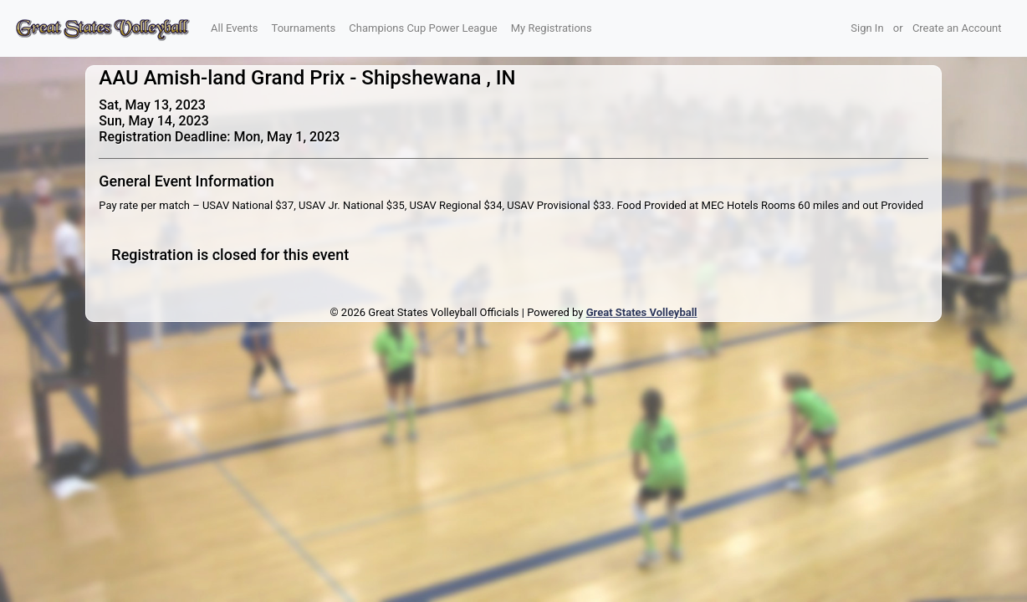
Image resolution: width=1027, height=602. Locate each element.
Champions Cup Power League (423, 28)
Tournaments (304, 28)
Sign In (867, 28)
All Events (234, 28)
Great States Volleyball (641, 312)
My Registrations (551, 28)
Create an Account (957, 28)
